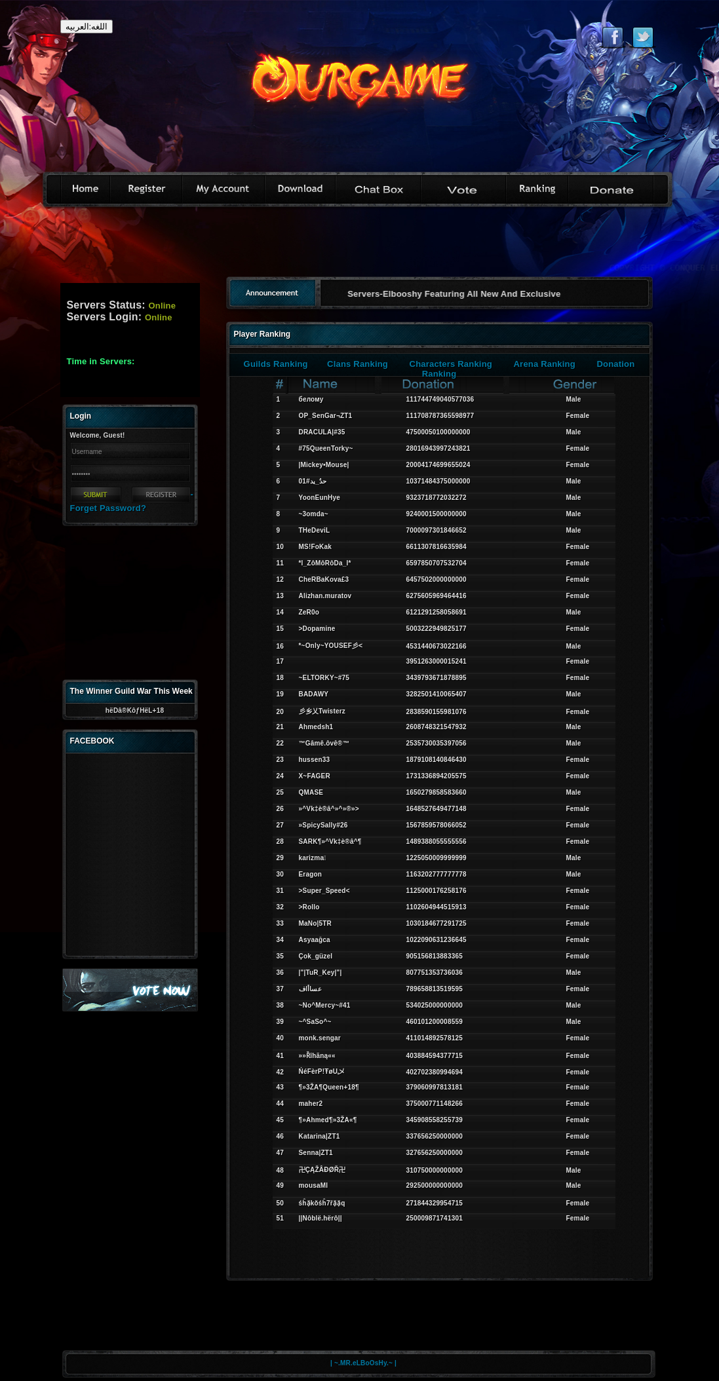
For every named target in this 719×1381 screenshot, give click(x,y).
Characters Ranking (451, 364)
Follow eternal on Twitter (642, 37)
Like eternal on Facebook (612, 37)
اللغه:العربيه (87, 26)
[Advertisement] (359, 246)
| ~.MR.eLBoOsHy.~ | (363, 1363)
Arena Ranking (544, 364)
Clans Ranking (357, 364)
